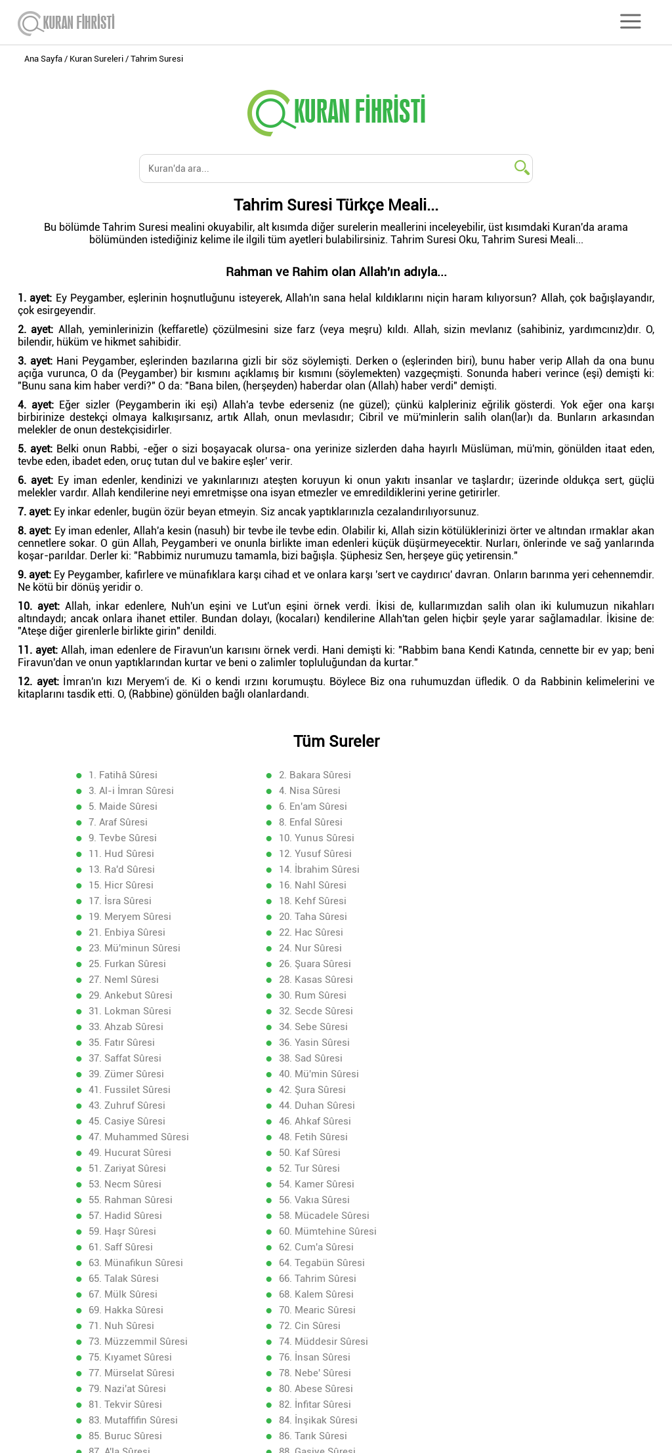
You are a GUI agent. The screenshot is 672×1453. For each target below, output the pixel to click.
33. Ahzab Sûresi (503, 932)
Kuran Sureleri (96, 59)
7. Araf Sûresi (119, 806)
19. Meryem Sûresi (131, 869)
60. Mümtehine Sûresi (515, 1073)
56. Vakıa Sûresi (313, 1058)
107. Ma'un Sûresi (318, 1325)
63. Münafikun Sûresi (513, 1089)
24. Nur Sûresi (497, 884)
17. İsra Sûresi (309, 853)
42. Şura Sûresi (499, 979)
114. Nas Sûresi (501, 1357)
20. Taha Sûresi (312, 869)
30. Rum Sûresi (500, 916)
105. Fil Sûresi (497, 1309)
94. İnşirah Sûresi (128, 1262)
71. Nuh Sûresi (311, 1136)
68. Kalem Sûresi (315, 1120)
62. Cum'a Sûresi (315, 1089)
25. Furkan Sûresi (128, 900)
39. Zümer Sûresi (503, 963)
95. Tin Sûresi (308, 1262)
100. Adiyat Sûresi (130, 1294)
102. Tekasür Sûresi (509, 1294)
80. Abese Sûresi (315, 1183)
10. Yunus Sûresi (127, 821)
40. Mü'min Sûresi (130, 979)
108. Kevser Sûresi (507, 1325)
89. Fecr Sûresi (311, 1231)
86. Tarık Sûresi (312, 1215)
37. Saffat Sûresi (126, 963)
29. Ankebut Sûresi (320, 916)
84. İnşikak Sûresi (505, 1199)
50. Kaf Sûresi (309, 1026)
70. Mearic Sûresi (128, 1136)
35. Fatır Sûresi (311, 947)
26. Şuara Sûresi (314, 900)
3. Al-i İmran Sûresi (508, 774)
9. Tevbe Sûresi (500, 806)
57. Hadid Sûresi (502, 1058)
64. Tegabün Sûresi (133, 1105)
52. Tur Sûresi (120, 1042)
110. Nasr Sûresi (314, 1341)
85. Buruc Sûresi (126, 1215)
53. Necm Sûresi (314, 1042)
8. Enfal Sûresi (310, 806)
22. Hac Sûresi (122, 884)
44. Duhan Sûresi (316, 995)
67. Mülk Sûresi (124, 1120)
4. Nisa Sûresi (121, 790)
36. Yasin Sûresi (501, 947)
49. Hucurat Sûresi (131, 1026)
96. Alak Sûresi (499, 1262)
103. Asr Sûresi (123, 1309)
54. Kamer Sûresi (503, 1042)
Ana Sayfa (43, 59)
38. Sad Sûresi (310, 963)
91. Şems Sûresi (125, 1246)
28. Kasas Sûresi (127, 916)
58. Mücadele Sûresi (135, 1073)
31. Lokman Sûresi (131, 932)
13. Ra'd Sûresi (123, 837)
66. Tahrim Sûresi (504, 1105)
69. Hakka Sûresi (503, 1120)
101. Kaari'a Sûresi (319, 1294)
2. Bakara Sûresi (314, 774)
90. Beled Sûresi (502, 1231)
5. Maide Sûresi (312, 790)
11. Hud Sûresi (311, 821)
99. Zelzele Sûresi (505, 1278)
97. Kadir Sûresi (125, 1278)
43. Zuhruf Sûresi (128, 995)
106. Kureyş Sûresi (131, 1325)
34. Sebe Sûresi (124, 947)
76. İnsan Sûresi (125, 1168)
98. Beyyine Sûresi (319, 1278)
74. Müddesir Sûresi (323, 1152)
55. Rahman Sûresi (132, 1058)
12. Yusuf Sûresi (502, 821)
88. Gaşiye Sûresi (128, 1231)
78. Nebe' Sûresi (502, 1168)
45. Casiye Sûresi (504, 995)
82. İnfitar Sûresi (126, 1199)
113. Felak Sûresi (316, 1357)
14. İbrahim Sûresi (318, 837)
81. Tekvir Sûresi (502, 1183)
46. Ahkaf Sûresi (126, 1010)
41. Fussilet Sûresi (319, 979)
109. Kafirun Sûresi (132, 1341)
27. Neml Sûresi (501, 900)
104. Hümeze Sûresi (323, 1309)
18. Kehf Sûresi (500, 853)
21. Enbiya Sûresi (504, 869)
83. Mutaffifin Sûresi (323, 1199)
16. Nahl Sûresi (124, 853)
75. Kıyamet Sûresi (507, 1152)
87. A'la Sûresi (497, 1215)
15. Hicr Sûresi (498, 837)
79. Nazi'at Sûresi (128, 1183)
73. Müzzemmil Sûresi (139, 1152)
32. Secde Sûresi (315, 932)
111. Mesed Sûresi (507, 1341)
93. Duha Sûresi (501, 1246)
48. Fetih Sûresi (500, 1010)
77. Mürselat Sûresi (321, 1168)
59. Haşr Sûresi (312, 1073)
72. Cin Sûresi (497, 1136)
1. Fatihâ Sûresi (124, 774)
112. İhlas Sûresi (126, 1357)
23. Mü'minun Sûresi (324, 884)
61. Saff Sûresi (122, 1089)
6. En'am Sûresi (500, 790)
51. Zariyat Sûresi (504, 1026)
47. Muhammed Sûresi (328, 1010)
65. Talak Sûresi (313, 1105)
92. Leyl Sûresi (310, 1246)
